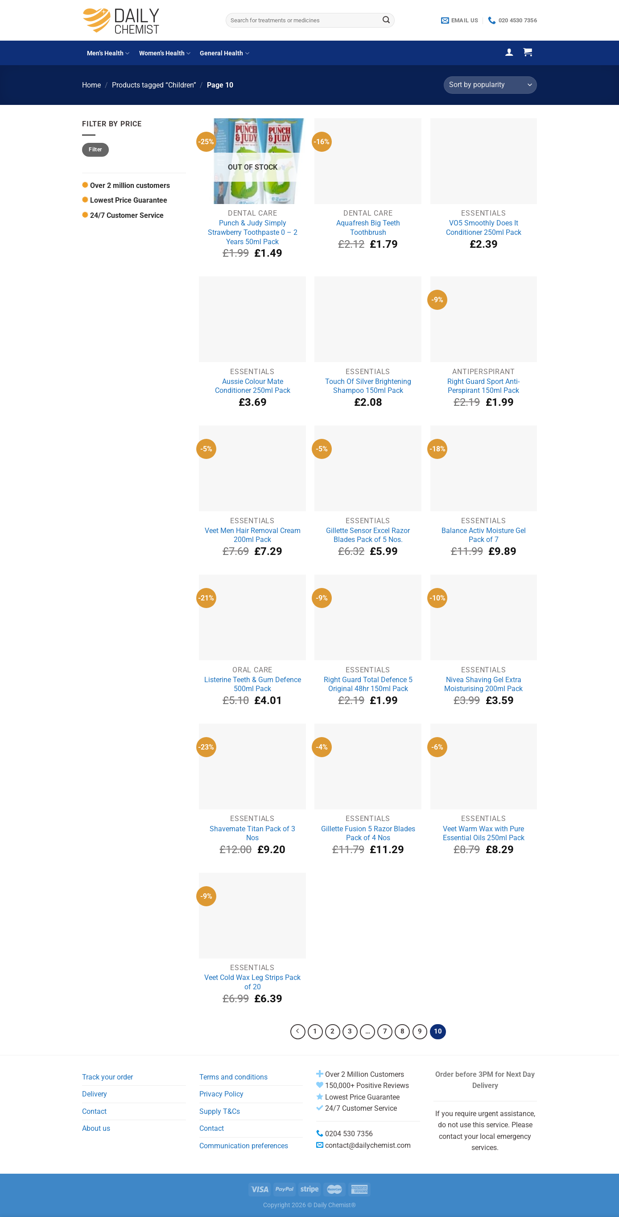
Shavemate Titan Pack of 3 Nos (252, 833)
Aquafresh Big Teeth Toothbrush (368, 228)
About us (96, 1128)
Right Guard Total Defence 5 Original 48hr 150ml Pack (368, 684)
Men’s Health (108, 53)
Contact (94, 1111)
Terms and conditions (233, 1077)
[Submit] (386, 20)
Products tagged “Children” (154, 85)
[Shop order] (490, 85)
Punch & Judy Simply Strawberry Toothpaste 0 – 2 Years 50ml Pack (252, 232)
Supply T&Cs (219, 1111)
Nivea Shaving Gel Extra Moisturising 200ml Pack (483, 684)
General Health (224, 53)
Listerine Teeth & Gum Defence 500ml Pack (252, 684)
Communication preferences (243, 1146)
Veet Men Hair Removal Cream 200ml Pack (253, 535)
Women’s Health (164, 53)
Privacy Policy (221, 1094)
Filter (95, 149)
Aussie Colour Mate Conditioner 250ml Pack (252, 386)
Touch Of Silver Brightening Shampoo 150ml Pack (368, 386)
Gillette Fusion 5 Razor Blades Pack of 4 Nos (368, 833)
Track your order (107, 1077)
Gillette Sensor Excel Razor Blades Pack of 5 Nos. (368, 535)
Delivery (94, 1094)
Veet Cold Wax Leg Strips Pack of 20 (252, 982)
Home (91, 85)
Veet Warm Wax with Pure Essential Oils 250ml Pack (483, 833)
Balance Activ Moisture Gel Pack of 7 (484, 535)
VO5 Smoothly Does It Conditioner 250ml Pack (483, 228)
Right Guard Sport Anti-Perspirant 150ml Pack (483, 386)
